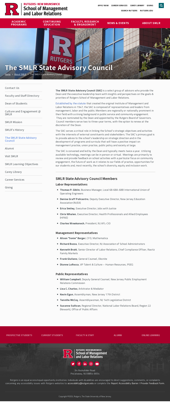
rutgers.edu (146, 10)
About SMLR (151, 23)
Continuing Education (52, 22)
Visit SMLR (11, 156)
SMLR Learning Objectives (21, 164)
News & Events (118, 23)
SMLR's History (14, 130)
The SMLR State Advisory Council (21, 139)
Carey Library (137, 5)
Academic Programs (19, 22)
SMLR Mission (13, 122)
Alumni (9, 148)
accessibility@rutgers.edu (81, 385)
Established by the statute (71, 103)
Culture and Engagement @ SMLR (23, 112)
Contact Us (12, 88)
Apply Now (103, 5)
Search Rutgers (129, 10)
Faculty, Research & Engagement (85, 22)
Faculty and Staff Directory (22, 95)
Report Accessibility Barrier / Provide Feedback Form (137, 385)
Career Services (119, 5)
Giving (150, 5)
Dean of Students (16, 103)
